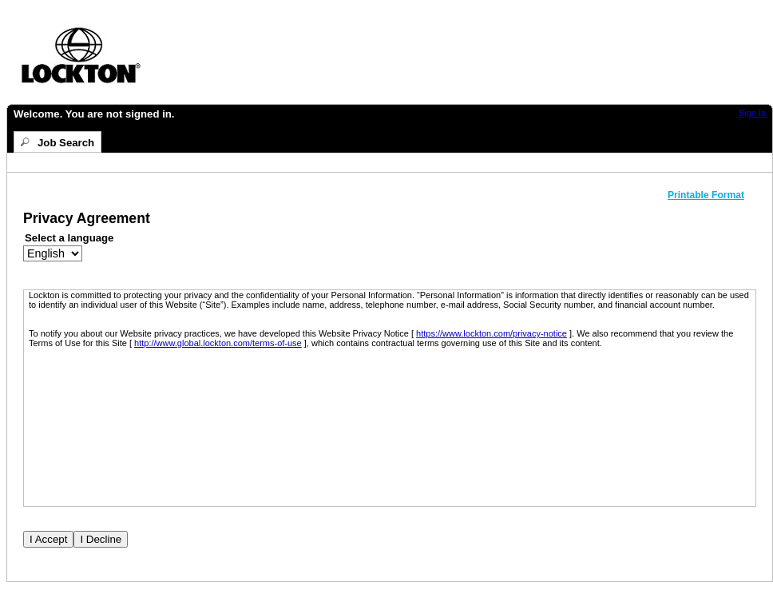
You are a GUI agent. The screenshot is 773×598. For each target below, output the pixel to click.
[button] (712, 195)
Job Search (66, 143)
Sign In (752, 113)
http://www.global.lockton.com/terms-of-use (218, 343)
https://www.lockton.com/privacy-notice (491, 333)
